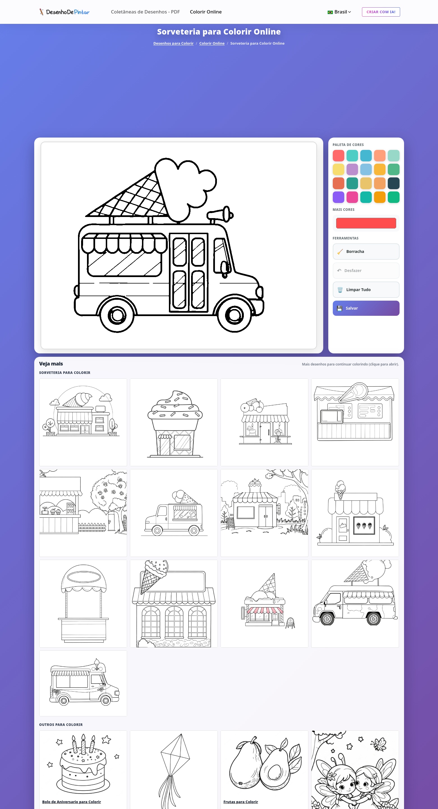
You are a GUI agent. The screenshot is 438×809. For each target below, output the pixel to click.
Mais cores (344, 209)
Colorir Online (206, 11)
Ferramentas (346, 238)
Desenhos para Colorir (173, 43)
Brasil (339, 11)
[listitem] (83, 422)
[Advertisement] (219, 92)
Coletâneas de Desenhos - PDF (145, 11)
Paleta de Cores (348, 144)
